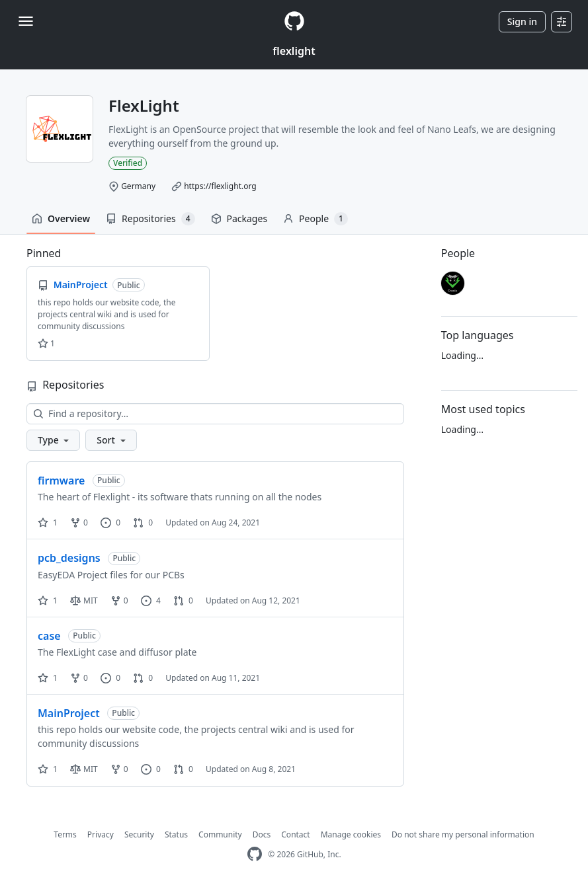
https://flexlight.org (220, 186)
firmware (61, 480)
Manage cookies (351, 834)
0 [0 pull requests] (143, 522)
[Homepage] (294, 21)
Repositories (150, 218)
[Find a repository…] (215, 413)
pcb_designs (69, 558)
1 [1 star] (48, 522)
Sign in (522, 21)
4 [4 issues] (151, 600)
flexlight (294, 51)
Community (220, 834)
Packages (239, 218)
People (315, 218)
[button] (53, 440)
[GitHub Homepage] (255, 854)
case (49, 636)
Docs (262, 834)
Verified (127, 163)
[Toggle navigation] (26, 21)
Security (139, 834)
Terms (65, 834)
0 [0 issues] (110, 522)
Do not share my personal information (463, 834)
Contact (295, 834)
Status (176, 834)
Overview (61, 218)
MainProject (69, 713)
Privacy (100, 834)
